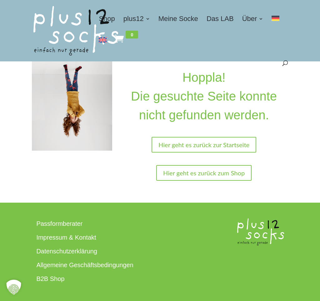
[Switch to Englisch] (103, 47)
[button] (14, 287)
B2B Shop (50, 278)
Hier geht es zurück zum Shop (204, 173)
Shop (107, 20)
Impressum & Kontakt (66, 237)
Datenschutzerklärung (66, 251)
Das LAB (220, 20)
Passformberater (59, 223)
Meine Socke (178, 20)
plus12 (133, 20)
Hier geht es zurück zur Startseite (203, 144)
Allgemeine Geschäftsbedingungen (84, 265)
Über (249, 20)
